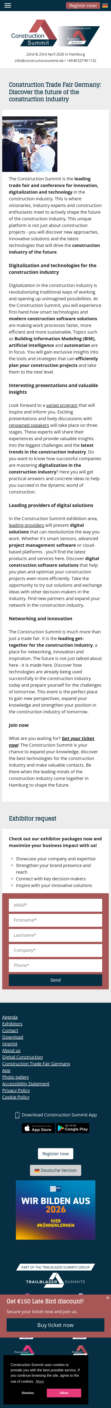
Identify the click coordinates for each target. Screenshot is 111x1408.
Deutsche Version (55, 1170)
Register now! (83, 5)
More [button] (40, 1381)
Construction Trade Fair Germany (36, 1064)
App (6, 1070)
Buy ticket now (55, 1324)
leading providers (26, 525)
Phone (20, 965)
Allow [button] (64, 1393)
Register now (55, 1154)
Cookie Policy (15, 1097)
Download (12, 1037)
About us (11, 1050)
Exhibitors (12, 1024)
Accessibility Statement (25, 1084)
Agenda (10, 1017)
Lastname (24, 935)
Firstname (24, 920)
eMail (19, 905)
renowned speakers (29, 425)
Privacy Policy (16, 1090)
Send (55, 980)
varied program (62, 405)
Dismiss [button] (28, 1393)
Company (23, 950)
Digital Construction (22, 1057)
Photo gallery (15, 1077)
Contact (10, 1030)
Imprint (9, 1044)
